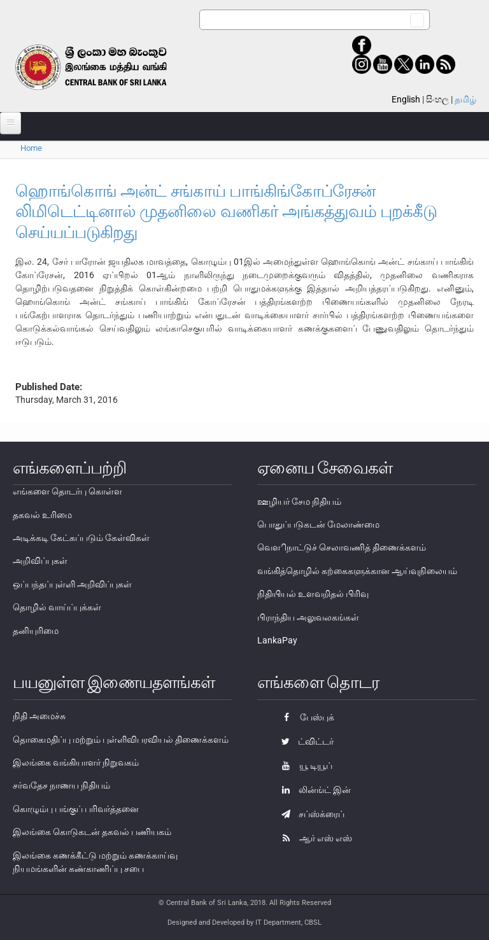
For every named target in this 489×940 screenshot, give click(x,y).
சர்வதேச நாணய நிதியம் (61, 785)
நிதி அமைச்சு (39, 716)
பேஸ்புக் (304, 717)
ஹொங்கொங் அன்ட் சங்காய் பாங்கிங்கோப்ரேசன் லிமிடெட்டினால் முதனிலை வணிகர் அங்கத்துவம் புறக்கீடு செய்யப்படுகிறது (226, 211)
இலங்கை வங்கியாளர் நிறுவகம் (76, 762)
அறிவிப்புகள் (40, 561)
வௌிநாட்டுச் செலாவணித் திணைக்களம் (341, 547)
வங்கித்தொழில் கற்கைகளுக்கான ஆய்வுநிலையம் (357, 571)
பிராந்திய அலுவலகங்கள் (308, 617)
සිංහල (437, 99)
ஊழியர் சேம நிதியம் (299, 501)
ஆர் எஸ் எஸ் (313, 838)
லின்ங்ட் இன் (313, 790)
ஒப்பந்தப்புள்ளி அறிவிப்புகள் (72, 584)
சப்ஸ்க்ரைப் (309, 814)
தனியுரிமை (36, 631)
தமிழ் (465, 99)
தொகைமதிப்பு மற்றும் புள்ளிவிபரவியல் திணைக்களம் (121, 739)
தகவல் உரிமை (42, 515)
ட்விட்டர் (304, 741)
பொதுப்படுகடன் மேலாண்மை (318, 524)
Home (31, 148)
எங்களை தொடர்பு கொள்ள (67, 491)
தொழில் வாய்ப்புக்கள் (57, 607)
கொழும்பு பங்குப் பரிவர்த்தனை (76, 809)
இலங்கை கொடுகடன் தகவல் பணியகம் (92, 832)
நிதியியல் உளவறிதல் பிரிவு (313, 594)
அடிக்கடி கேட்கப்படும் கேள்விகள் (81, 538)
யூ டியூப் (303, 766)
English (406, 99)
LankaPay (277, 640)
